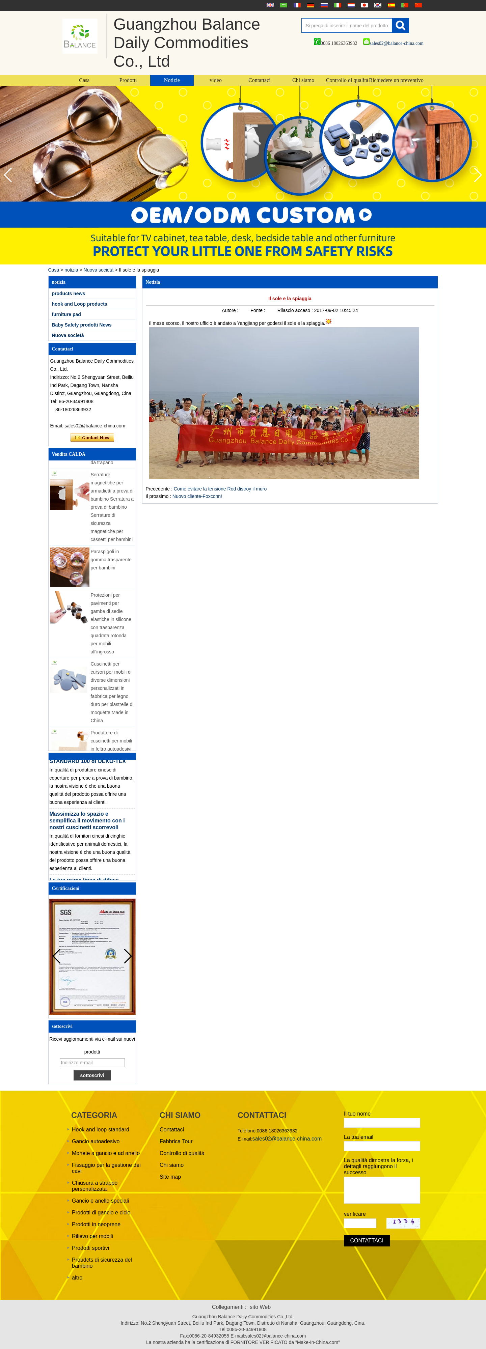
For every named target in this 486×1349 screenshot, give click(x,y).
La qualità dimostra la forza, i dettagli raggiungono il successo (378, 1166)
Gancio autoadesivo (95, 1141)
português (404, 5)
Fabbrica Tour (176, 1141)
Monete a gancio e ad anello (106, 1153)
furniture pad (66, 314)
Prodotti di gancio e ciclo (101, 1212)
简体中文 (417, 5)
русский (323, 5)
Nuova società (99, 270)
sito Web (260, 1307)
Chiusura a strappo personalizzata (94, 1186)
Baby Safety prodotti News (82, 325)
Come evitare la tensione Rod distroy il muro (220, 488)
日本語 (363, 5)
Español (390, 5)
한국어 (377, 5)
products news (68, 293)
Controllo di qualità (347, 80)
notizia (71, 270)
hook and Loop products (79, 304)
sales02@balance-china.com (393, 43)
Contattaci (259, 80)
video (216, 80)
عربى (282, 5)
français (296, 5)
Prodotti (128, 80)
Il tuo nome (357, 1114)
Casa (84, 80)
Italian (336, 5)
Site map (170, 1177)
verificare (355, 1214)
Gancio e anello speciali (100, 1201)
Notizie (172, 80)
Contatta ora (92, 437)
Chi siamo (303, 80)
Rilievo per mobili (92, 1236)
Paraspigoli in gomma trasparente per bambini (111, 562)
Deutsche (309, 5)
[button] (478, 175)
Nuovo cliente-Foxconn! (197, 496)
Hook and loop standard (100, 1129)
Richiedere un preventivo (396, 80)
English (269, 5)
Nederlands (350, 5)
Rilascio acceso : (295, 310)
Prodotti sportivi (90, 1248)
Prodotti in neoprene (96, 1224)
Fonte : (258, 310)
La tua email (358, 1137)
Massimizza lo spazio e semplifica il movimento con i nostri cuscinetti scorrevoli (87, 823)
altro (77, 1278)
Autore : (231, 310)
